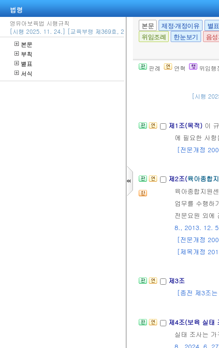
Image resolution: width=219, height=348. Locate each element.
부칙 (23, 54)
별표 (23, 63)
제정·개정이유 (180, 25)
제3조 (176, 280)
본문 (23, 44)
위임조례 (154, 37)
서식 (23, 73)
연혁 (175, 68)
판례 (150, 68)
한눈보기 (186, 37)
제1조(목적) (186, 125)
